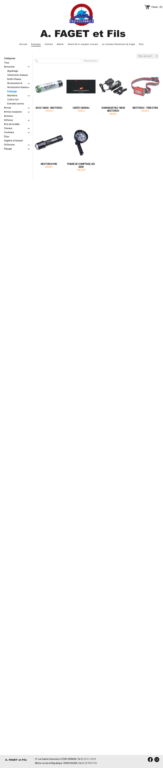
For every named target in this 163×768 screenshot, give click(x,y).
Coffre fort (13, 99)
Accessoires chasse (17, 87)
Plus (141, 44)
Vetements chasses (17, 75)
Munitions (12, 95)
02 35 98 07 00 (89, 763)
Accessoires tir (14, 83)
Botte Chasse (14, 79)
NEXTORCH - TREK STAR (145, 108)
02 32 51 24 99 (88, 759)
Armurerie (9, 66)
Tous (6, 62)
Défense (8, 120)
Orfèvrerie (9, 144)
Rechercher (90, 60)
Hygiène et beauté (13, 140)
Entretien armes (15, 103)
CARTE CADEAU (81, 108)
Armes (7, 107)
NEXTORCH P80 (49, 164)
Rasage (8, 148)
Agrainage (12, 71)
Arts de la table (12, 124)
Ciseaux (8, 128)
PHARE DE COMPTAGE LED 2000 (81, 165)
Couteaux (9, 132)
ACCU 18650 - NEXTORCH (49, 108)
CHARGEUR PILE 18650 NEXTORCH (113, 109)
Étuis (6, 136)
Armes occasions (13, 111)
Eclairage (12, 91)
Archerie (8, 116)
